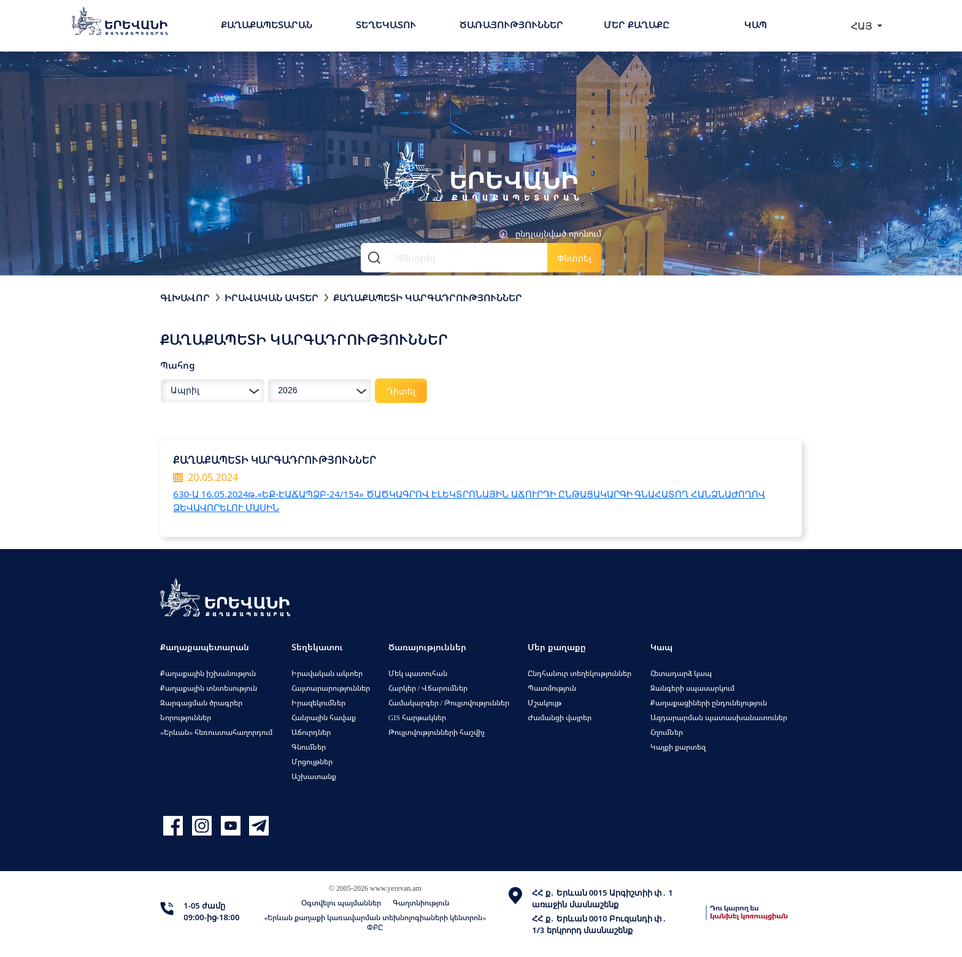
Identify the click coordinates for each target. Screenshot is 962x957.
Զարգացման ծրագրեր (201, 703)
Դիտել (401, 391)
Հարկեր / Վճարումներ (428, 688)
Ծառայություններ (511, 24)
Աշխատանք (313, 776)
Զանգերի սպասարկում (692, 688)
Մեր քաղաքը (636, 24)
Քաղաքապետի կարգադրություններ (427, 297)
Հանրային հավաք (323, 717)
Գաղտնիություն (421, 902)
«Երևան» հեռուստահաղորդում (216, 732)
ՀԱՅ (863, 26)
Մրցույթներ (312, 761)
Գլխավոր (185, 297)
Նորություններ (185, 717)
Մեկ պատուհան (417, 673)
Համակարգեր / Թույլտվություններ (448, 703)
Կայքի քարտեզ (678, 747)
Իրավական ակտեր (271, 297)
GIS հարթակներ (417, 717)
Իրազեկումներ (318, 703)
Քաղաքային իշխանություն (208, 673)
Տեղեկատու (386, 24)
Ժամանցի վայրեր (559, 717)
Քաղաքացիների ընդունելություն (708, 703)
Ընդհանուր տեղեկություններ (579, 673)
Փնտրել (574, 258)
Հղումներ (666, 732)
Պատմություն (552, 688)
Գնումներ (308, 747)
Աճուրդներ (311, 732)
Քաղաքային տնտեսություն (208, 688)
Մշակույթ (544, 703)
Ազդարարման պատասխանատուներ (718, 717)
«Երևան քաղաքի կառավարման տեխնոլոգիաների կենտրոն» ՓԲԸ (375, 922)
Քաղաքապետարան (266, 24)
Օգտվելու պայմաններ (341, 902)
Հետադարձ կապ (681, 673)
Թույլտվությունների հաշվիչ (436, 732)
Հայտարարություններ (330, 688)
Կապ (755, 24)
